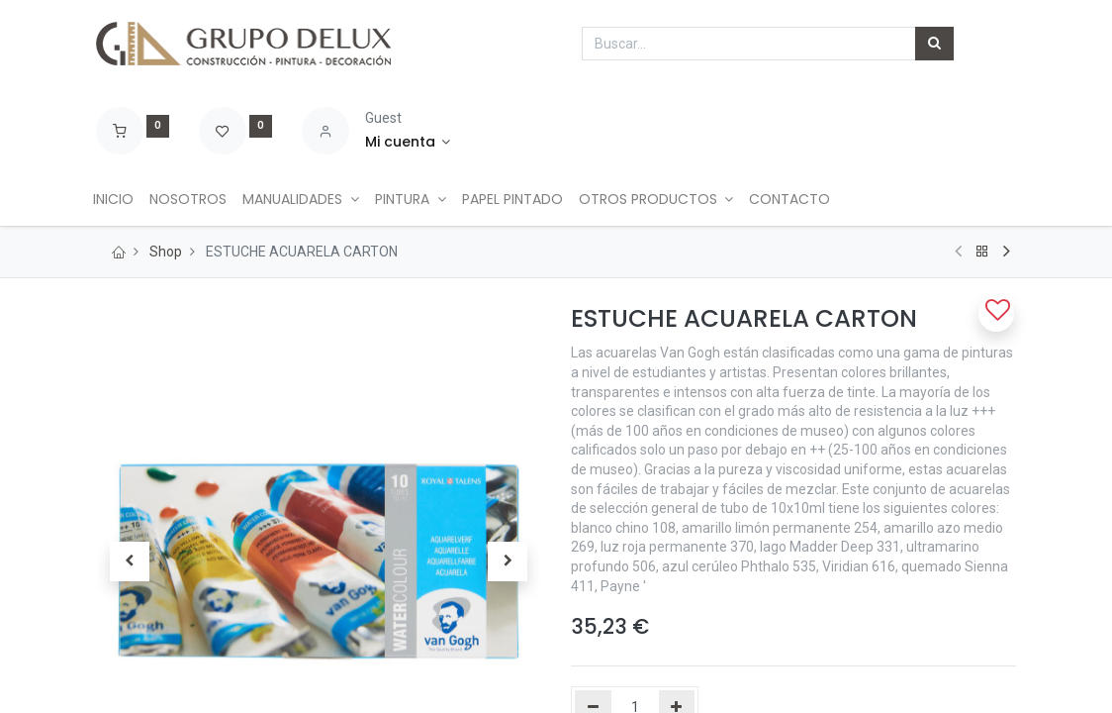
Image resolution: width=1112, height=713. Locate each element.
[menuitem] (124, 200)
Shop (165, 251)
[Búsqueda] (934, 43)
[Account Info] (408, 143)
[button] (996, 314)
